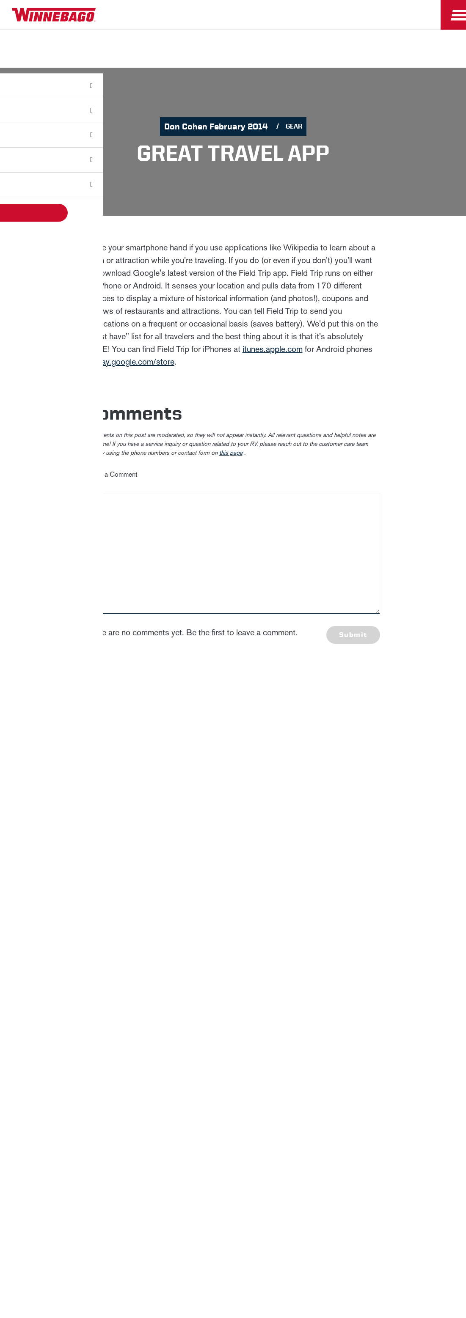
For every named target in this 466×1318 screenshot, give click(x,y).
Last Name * (338, 737)
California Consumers (395, 885)
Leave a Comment (112, 474)
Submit (353, 634)
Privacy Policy (142, 773)
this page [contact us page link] (231, 452)
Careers (150, 855)
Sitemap (110, 885)
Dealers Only (280, 855)
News (105, 855)
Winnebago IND (43, 855)
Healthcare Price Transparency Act (296, 885)
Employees (209, 855)
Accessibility (158, 885)
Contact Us (211, 885)
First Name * (338, 710)
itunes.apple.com (273, 349)
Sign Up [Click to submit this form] (340, 791)
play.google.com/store (134, 362)
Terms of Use (233, 906)
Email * (331, 765)
